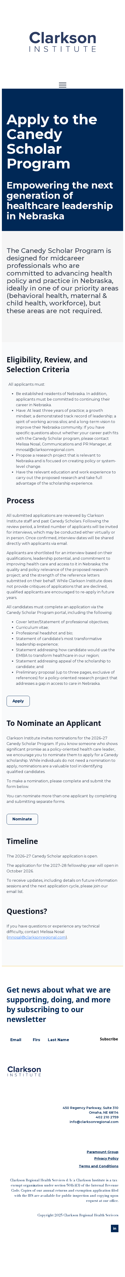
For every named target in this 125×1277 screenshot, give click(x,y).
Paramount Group (102, 1152)
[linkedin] (114, 1228)
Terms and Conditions (98, 1166)
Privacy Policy (106, 1158)
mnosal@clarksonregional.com (37, 937)
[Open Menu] (62, 85)
